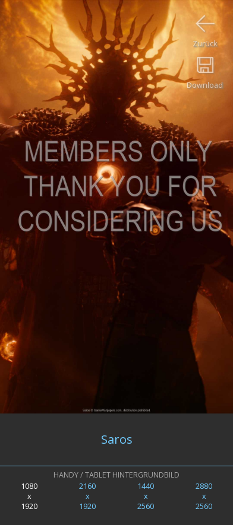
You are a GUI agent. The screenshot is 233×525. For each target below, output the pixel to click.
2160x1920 (87, 496)
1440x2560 (145, 496)
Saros (117, 439)
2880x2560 (204, 496)
